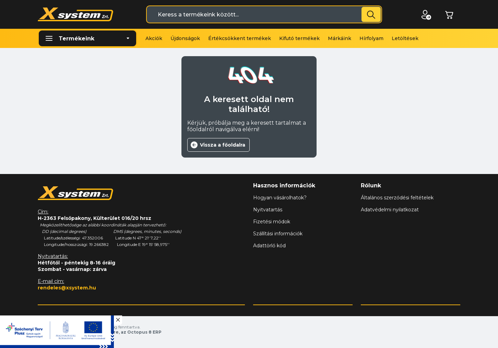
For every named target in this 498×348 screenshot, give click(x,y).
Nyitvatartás (267, 210)
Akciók (153, 38)
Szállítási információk (278, 234)
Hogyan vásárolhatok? (280, 198)
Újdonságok (185, 38)
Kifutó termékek (299, 38)
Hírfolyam (371, 38)
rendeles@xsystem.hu (67, 288)
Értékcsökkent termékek (239, 38)
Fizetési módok (271, 222)
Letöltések (405, 38)
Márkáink (339, 38)
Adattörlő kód (269, 246)
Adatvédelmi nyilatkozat (390, 210)
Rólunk (371, 185)
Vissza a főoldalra (222, 145)
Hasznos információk (284, 185)
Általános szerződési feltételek (397, 198)
